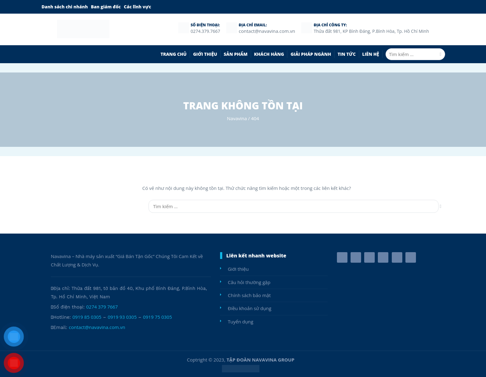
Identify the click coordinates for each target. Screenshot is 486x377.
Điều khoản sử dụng (249, 308)
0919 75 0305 (157, 317)
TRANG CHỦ (174, 54)
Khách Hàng (269, 54)
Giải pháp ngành (310, 54)
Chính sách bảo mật (249, 295)
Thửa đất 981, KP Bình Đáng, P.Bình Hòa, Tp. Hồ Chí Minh (371, 31)
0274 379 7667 (102, 307)
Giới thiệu (205, 54)
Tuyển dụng (240, 321)
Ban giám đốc (106, 7)
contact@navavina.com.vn (97, 327)
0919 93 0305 (122, 317)
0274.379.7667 (205, 31)
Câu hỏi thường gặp (249, 282)
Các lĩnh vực (137, 7)
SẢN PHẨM (236, 54)
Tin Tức (347, 54)
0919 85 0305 (87, 317)
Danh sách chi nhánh (65, 7)
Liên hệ (370, 54)
